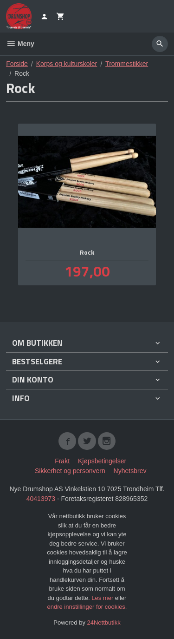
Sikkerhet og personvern (70, 470)
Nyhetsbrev (130, 470)
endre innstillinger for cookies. (87, 606)
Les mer (103, 597)
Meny (20, 43)
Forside (17, 63)
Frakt (62, 461)
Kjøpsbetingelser (102, 461)
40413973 (40, 498)
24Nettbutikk (104, 622)
